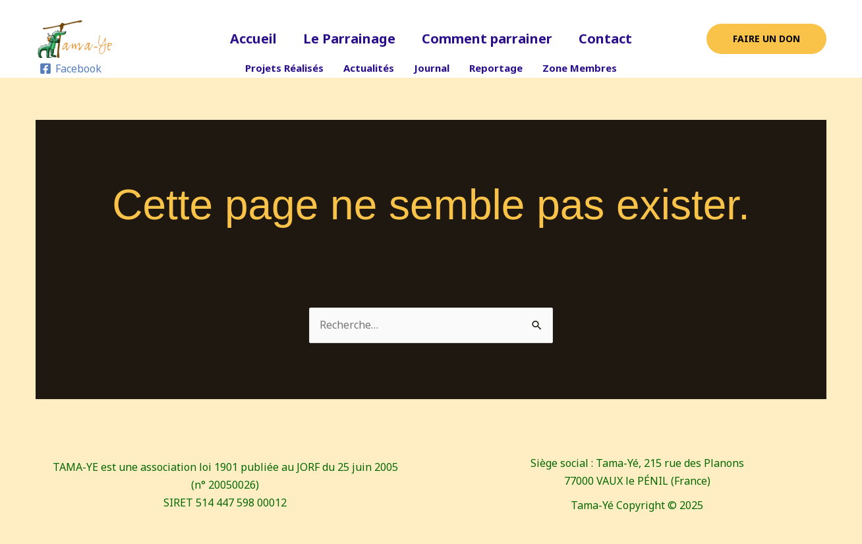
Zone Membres (579, 67)
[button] (766, 39)
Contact (605, 38)
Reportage (496, 67)
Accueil (253, 38)
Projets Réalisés (284, 67)
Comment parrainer (487, 38)
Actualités (368, 67)
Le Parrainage (349, 38)
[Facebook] (71, 68)
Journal (431, 67)
